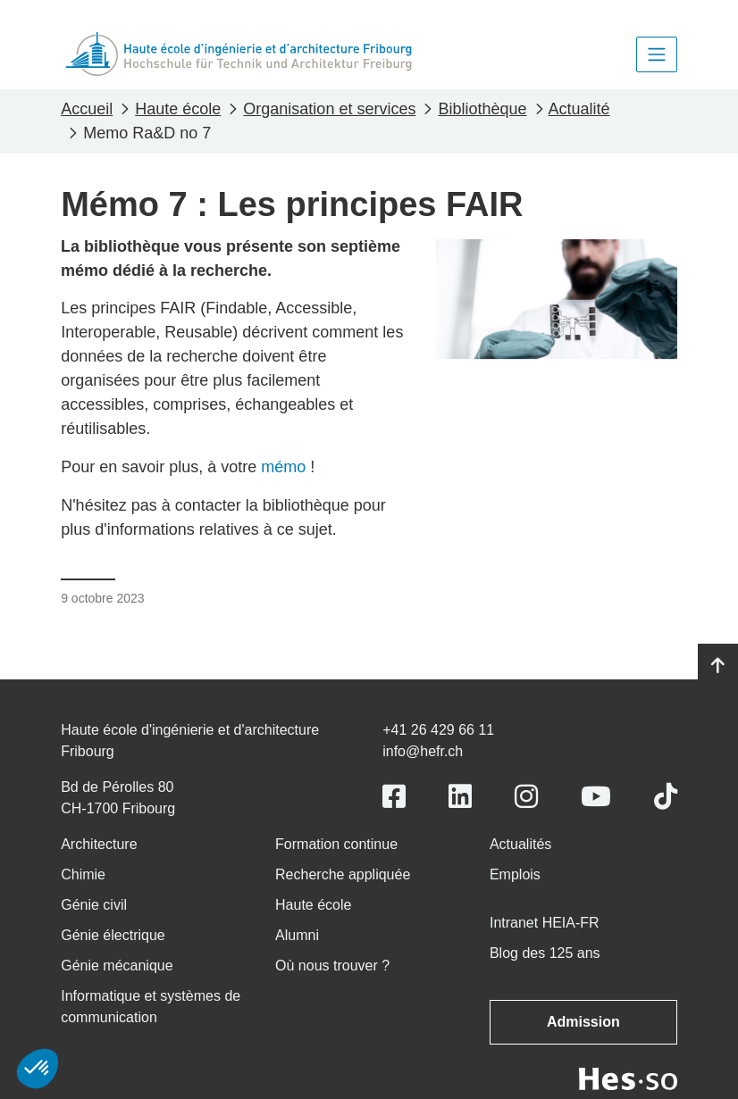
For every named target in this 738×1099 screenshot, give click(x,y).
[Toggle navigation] (656, 54)
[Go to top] (718, 666)
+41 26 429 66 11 (438, 729)
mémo (283, 467)
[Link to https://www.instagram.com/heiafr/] (526, 797)
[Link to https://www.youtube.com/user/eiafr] (596, 797)
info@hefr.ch (422, 751)
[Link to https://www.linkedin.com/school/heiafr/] (460, 797)
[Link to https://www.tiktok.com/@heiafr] (665, 797)
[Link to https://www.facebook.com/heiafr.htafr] (394, 797)
